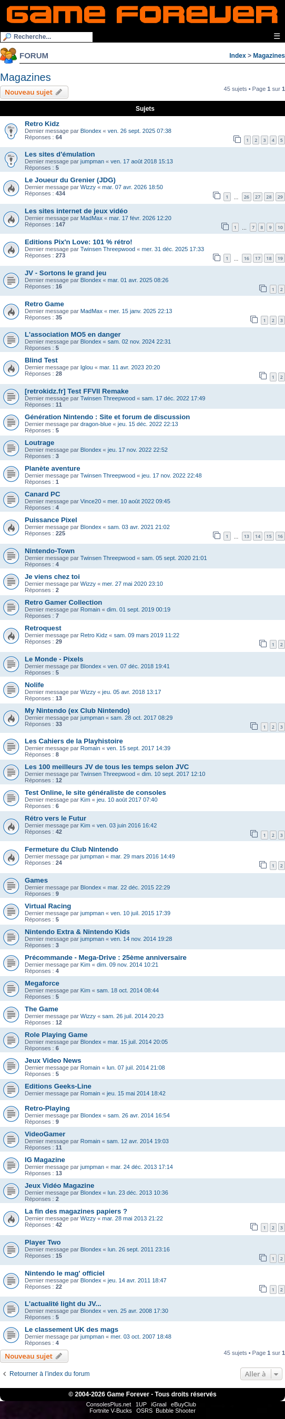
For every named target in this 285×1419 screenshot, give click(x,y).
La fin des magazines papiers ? (76, 1211)
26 (246, 196)
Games (36, 880)
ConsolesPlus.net (108, 1404)
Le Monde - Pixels (54, 659)
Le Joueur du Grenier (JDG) (70, 180)
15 (268, 536)
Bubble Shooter (176, 1410)
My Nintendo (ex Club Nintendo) (77, 710)
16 (246, 258)
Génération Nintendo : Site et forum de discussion (107, 417)
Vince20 (90, 501)
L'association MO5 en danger (73, 334)
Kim (85, 799)
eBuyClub (183, 1404)
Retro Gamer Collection (63, 602)
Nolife (34, 685)
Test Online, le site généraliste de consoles (95, 792)
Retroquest (43, 628)
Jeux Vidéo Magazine (59, 1185)
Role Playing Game (56, 1035)
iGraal (158, 1404)
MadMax (91, 218)
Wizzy (88, 187)
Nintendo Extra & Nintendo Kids (77, 932)
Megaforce (42, 983)
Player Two (43, 1242)
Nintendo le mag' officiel (65, 1273)
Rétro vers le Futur (55, 818)
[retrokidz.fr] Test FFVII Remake (77, 391)
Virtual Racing (48, 906)
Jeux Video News (53, 1060)
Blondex (90, 131)
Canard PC (42, 494)
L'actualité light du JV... (63, 1304)
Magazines (269, 55)
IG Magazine (45, 1160)
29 (280, 196)
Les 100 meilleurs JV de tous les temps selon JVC (107, 767)
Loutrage (39, 443)
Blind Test (41, 360)
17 (257, 258)
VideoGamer (45, 1134)
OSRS (144, 1410)
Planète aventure (52, 468)
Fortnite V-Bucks (110, 1410)
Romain (90, 609)
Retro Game (44, 304)
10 (280, 227)
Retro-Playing (47, 1108)
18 (268, 258)
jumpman (92, 161)
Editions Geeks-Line (58, 1086)
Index (237, 55)
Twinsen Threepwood (107, 249)
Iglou (86, 367)
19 (280, 258)
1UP (141, 1404)
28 (268, 196)
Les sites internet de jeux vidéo (76, 211)
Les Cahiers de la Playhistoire (74, 741)
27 (257, 196)
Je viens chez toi (52, 577)
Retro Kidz (42, 124)
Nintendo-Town (50, 551)
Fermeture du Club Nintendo (71, 849)
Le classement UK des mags (71, 1329)
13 (246, 536)
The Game (41, 1009)
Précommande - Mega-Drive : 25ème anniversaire (106, 957)
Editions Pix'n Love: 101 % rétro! (79, 242)
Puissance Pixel (51, 520)
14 (257, 536)
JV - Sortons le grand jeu (65, 273)
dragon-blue (95, 424)
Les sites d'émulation (60, 154)
